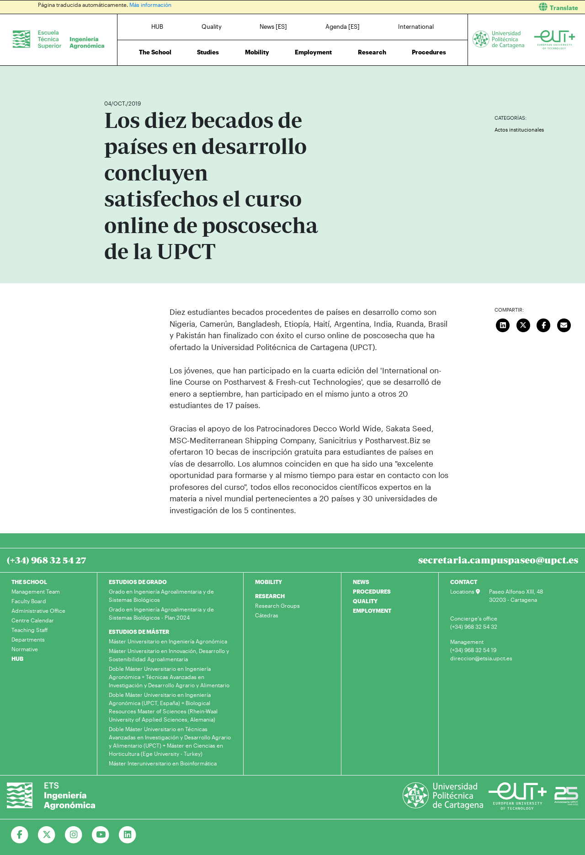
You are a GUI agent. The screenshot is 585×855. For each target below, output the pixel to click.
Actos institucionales (519, 130)
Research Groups (277, 605)
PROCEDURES (372, 591)
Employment (313, 52)
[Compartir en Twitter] (523, 324)
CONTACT (463, 582)
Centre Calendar (32, 620)
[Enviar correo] (564, 324)
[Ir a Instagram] (74, 835)
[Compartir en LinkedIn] (503, 324)
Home (112, 77)
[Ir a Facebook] (20, 835)
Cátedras (266, 615)
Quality (212, 26)
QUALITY (365, 601)
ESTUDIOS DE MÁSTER (139, 631)
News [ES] (273, 26)
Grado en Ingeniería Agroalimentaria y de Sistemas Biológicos (161, 595)
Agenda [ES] (342, 26)
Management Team (35, 591)
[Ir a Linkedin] (128, 835)
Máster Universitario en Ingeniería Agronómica (168, 641)
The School (155, 52)
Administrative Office (38, 610)
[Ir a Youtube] (101, 835)
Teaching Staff (29, 630)
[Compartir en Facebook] (544, 324)
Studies (208, 52)
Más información (150, 4)
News (129, 77)
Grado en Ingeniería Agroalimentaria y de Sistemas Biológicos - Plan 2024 (161, 613)
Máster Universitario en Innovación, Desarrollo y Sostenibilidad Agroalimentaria (169, 655)
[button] (442, 7)
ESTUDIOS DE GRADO (138, 582)
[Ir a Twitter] (47, 835)
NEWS (361, 582)
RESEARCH (270, 596)
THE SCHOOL (29, 582)
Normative (24, 649)
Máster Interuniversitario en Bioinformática (163, 763)
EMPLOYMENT (372, 610)
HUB (157, 26)
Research (372, 52)
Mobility (257, 52)
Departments (28, 639)
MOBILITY (268, 582)
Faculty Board (28, 601)
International (416, 26)
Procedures (429, 52)
